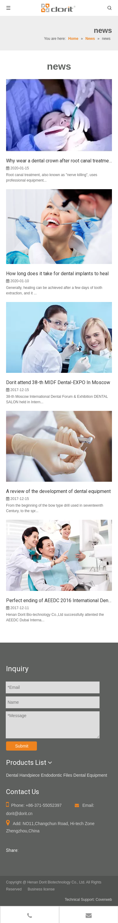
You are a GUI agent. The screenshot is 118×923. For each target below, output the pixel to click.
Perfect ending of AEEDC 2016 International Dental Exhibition (59, 600)
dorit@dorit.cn (19, 813)
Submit (21, 746)
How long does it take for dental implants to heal (57, 273)
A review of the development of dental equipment (58, 491)
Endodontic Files (56, 775)
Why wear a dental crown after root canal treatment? (59, 161)
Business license (41, 889)
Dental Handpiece (23, 775)
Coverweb (104, 899)
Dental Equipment (90, 775)
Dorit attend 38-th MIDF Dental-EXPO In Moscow (58, 382)
